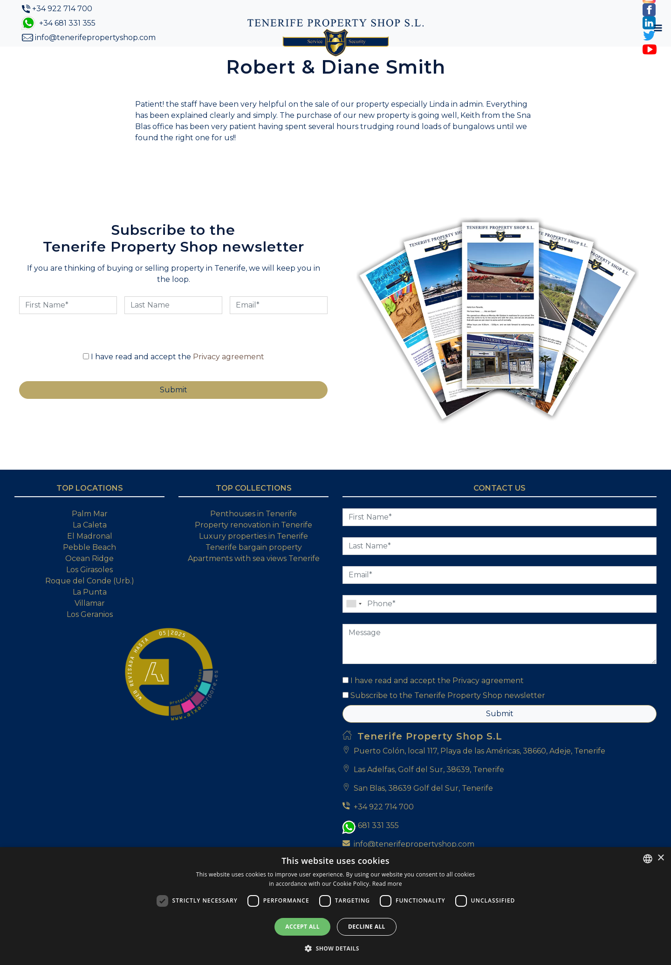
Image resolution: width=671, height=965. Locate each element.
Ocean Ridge (89, 588)
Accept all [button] (302, 927)
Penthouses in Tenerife (253, 544)
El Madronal (89, 566)
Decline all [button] (366, 927)
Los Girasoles (89, 599)
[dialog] (335, 906)
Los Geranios (90, 644)
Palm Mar (90, 544)
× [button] (660, 858)
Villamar (90, 633)
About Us (169, 61)
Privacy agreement (228, 387)
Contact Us (425, 61)
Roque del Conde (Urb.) (89, 611)
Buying (297, 61)
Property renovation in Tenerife (253, 555)
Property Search (235, 61)
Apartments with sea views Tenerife (254, 588)
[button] (335, 948)
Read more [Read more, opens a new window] (387, 884)
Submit (500, 743)
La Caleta (90, 555)
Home (128, 61)
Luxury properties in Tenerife (253, 566)
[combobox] (647, 858)
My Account (495, 61)
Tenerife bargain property (253, 577)
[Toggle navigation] (552, 62)
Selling (340, 61)
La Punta (90, 622)
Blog (378, 61)
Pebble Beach (89, 577)
